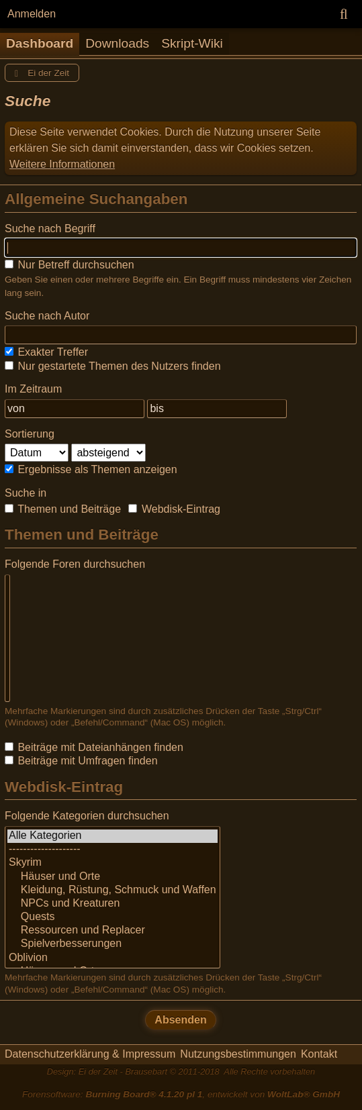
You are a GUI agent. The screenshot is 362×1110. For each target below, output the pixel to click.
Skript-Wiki (192, 43)
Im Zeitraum (33, 389)
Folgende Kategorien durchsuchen (87, 815)
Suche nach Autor (47, 315)
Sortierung (29, 434)
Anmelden (31, 13)
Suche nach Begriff (50, 228)
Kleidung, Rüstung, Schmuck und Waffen (112, 890)
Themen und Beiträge (63, 509)
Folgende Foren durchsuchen (75, 564)
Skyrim (112, 863)
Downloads (117, 43)
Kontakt (319, 1054)
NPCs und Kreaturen (112, 904)
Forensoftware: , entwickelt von (181, 1094)
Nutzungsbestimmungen (238, 1054)
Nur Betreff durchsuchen (69, 264)
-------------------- (112, 849)
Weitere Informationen (62, 164)
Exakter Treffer (46, 352)
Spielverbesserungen (112, 944)
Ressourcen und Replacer (112, 931)
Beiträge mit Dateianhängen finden (94, 747)
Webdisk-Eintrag (174, 509)
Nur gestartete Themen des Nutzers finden (113, 366)
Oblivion (112, 958)
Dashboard (39, 43)
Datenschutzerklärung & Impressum (90, 1054)
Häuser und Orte (112, 877)
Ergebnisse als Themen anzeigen (91, 469)
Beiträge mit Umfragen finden (81, 760)
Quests (112, 917)
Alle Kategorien (112, 836)
